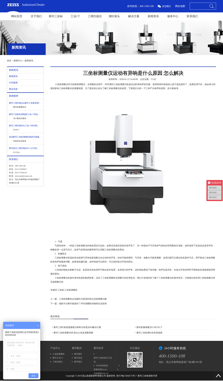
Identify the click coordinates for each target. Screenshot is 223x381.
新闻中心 (18, 60)
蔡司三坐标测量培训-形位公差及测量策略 (73, 333)
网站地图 (180, 6)
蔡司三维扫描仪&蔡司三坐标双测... (24, 103)
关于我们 (36, 16)
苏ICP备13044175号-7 (126, 376)
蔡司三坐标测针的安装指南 (149, 333)
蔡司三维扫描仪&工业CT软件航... (24, 125)
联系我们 (192, 16)
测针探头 (114, 16)
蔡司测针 (78, 354)
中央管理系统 (102, 365)
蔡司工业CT (57, 358)
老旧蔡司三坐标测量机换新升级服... (25, 137)
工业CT (75, 16)
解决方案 (133, 16)
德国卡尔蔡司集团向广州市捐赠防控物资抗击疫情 (83, 303)
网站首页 (16, 16)
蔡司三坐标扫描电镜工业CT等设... (24, 114)
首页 (9, 60)
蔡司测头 (78, 362)
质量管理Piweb (100, 369)
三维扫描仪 (95, 16)
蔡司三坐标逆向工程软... (103, 360)
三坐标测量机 (108, 278)
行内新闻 (13, 82)
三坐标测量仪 (61, 84)
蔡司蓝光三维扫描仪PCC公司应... (23, 148)
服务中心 (172, 16)
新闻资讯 (153, 16)
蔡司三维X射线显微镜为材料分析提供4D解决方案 (77, 327)
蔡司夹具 (78, 358)
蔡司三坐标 (56, 16)
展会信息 (13, 89)
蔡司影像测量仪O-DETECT (149, 327)
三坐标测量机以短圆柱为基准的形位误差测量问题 (83, 299)
